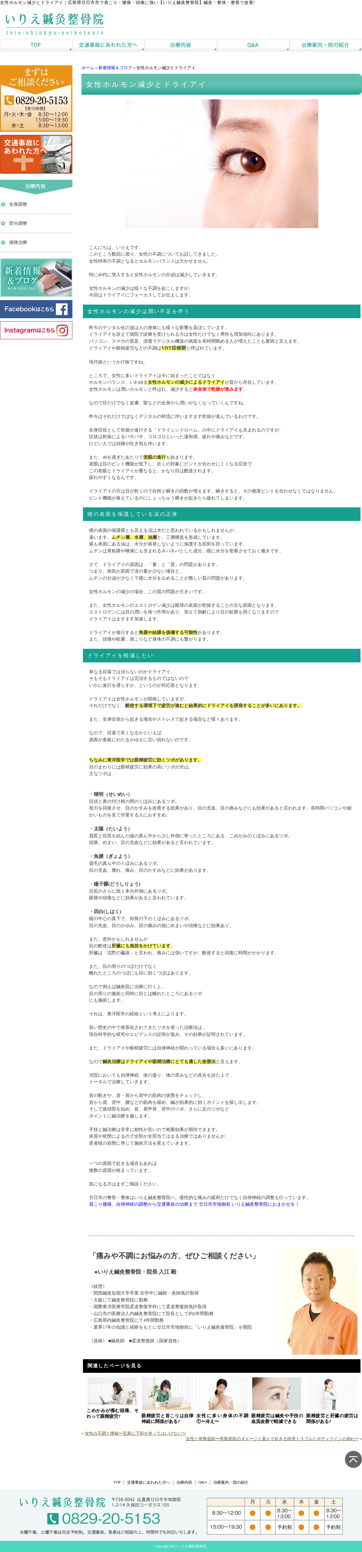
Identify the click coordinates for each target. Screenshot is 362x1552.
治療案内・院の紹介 (231, 1482)
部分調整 (18, 223)
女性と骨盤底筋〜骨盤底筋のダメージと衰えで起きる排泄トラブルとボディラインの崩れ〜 (272, 1439)
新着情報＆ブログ (115, 68)
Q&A (202, 1482)
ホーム (87, 68)
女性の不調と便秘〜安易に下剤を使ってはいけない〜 (135, 1433)
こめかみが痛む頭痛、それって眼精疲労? (112, 1413)
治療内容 (184, 1482)
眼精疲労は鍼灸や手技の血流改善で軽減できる (277, 1418)
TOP (117, 1482)
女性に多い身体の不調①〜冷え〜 (222, 1418)
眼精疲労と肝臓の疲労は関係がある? (332, 1418)
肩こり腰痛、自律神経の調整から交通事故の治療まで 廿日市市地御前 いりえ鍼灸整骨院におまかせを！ (194, 1204)
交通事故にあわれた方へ (148, 1482)
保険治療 (18, 242)
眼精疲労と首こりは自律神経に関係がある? (167, 1418)
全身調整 (18, 204)
